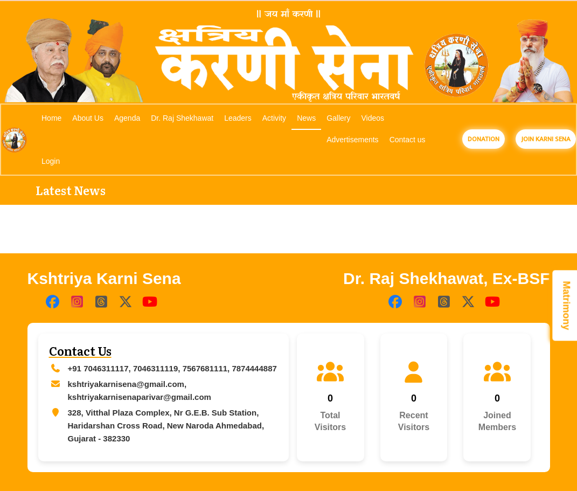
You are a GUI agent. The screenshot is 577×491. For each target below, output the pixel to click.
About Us (87, 118)
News (306, 118)
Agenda (127, 118)
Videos (373, 118)
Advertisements (352, 139)
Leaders (238, 118)
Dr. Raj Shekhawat (182, 118)
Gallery (338, 118)
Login (50, 161)
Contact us (408, 139)
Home (51, 118)
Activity (274, 118)
